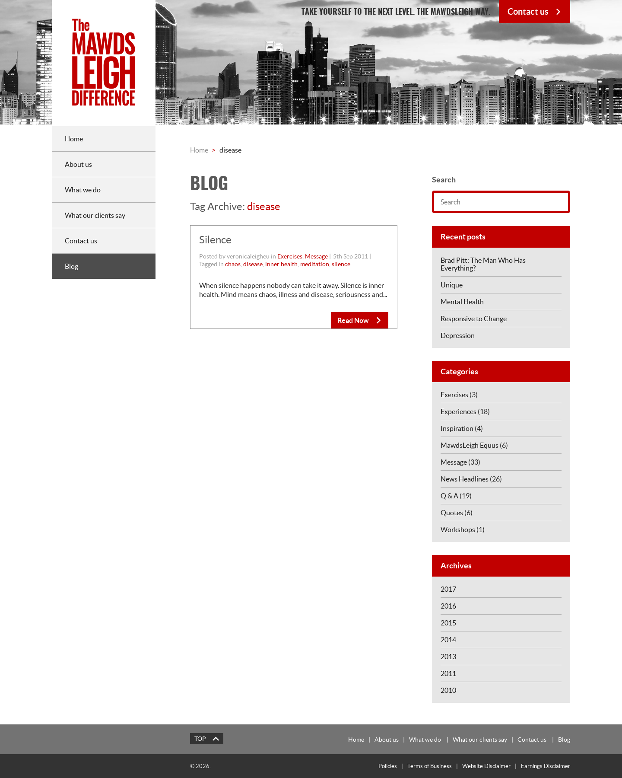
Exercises (289, 256)
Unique (452, 285)
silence (341, 264)
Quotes (452, 513)
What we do (425, 739)
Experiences (458, 411)
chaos (233, 264)
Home (199, 150)
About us (386, 739)
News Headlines (465, 479)
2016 (448, 606)
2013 (448, 656)
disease (253, 264)
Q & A (449, 496)
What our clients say (480, 739)
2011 (448, 673)
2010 (448, 690)
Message (316, 256)
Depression (458, 335)
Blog (564, 739)
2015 (448, 623)
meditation (314, 264)
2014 (448, 640)
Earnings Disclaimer (545, 766)
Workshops (458, 529)
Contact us (531, 739)
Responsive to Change (474, 318)
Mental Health (462, 302)
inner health (281, 264)
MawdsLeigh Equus (469, 445)
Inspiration (457, 428)
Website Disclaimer (486, 766)
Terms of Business (429, 766)
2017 (448, 589)
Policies (387, 766)
